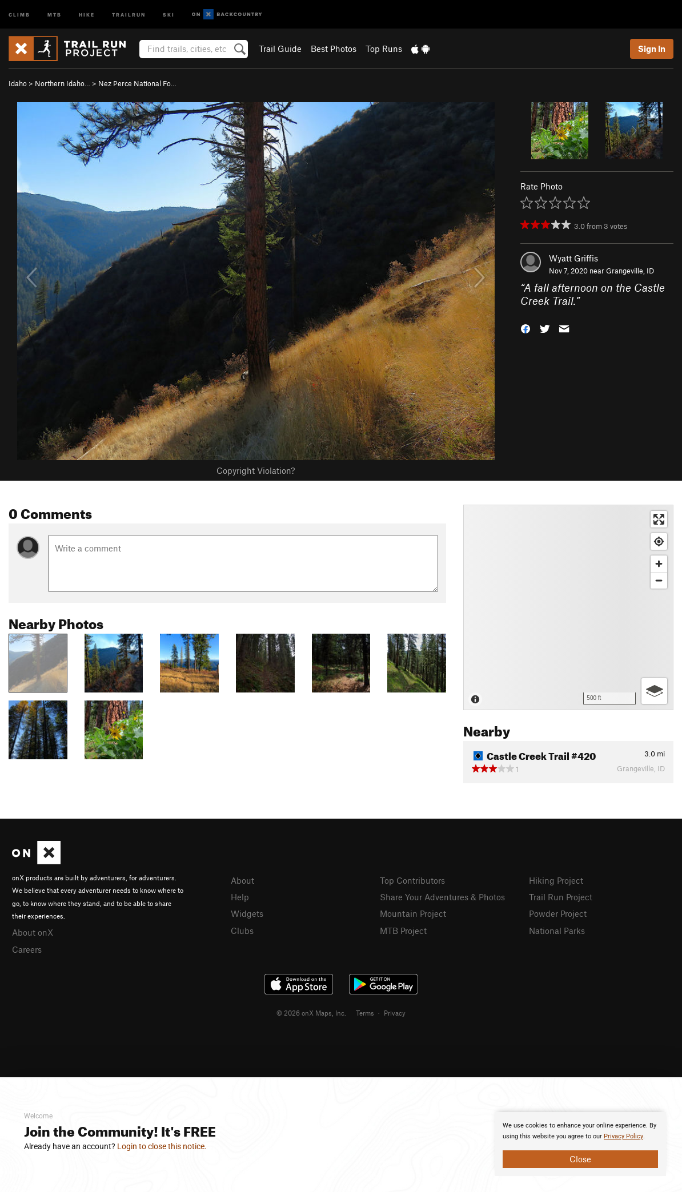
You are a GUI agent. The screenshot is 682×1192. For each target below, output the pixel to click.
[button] (525, 327)
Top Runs (384, 48)
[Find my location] (659, 541)
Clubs (242, 930)
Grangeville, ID (630, 270)
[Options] (654, 691)
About (242, 880)
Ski (169, 14)
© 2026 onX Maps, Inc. (311, 1013)
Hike (87, 14)
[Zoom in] (659, 563)
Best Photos (333, 48)
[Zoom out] (659, 580)
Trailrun (129, 14)
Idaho (18, 83)
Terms (365, 1013)
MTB (54, 14)
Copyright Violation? (255, 470)
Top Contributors (412, 880)
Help (240, 897)
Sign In (651, 48)
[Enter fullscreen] (659, 519)
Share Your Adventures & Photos (442, 897)
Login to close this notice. (162, 1146)
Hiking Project (556, 880)
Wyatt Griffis (573, 258)
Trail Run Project (560, 897)
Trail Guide (280, 48)
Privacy (395, 1013)
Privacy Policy (623, 1136)
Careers (27, 949)
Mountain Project (413, 913)
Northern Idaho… (62, 83)
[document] (580, 1144)
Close (580, 1159)
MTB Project (403, 930)
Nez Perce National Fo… (137, 83)
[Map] (568, 607)
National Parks (557, 930)
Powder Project (558, 913)
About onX (32, 932)
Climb (19, 14)
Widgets (247, 913)
